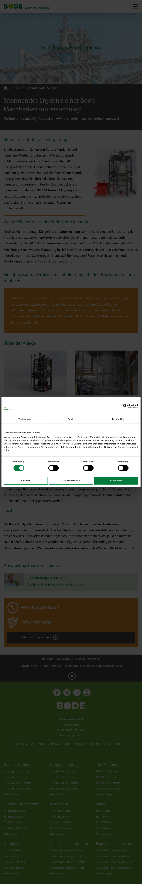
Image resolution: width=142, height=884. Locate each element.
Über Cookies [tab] (117, 419)
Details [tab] (71, 419)
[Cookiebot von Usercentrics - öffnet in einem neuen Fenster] (122, 406)
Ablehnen (26, 480)
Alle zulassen (116, 480)
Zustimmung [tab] (24, 419)
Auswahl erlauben (71, 480)
